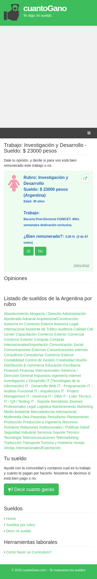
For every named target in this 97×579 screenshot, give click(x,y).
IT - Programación (71, 386)
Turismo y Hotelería (56, 443)
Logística (44, 406)
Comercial (76, 334)
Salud (84, 427)
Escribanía (71, 365)
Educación (53, 365)
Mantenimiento (64, 406)
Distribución (13, 365)
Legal (31, 406)
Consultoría (13, 355)
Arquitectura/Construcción (57, 319)
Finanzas (11, 370)
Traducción (13, 443)
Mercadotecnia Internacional (53, 412)
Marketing (85, 406)
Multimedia (12, 417)
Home (11, 519)
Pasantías (39, 417)
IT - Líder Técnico (77, 396)
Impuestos (42, 376)
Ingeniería (59, 376)
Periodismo (57, 417)
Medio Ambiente (17, 412)
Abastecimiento (16, 314)
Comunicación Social (66, 345)
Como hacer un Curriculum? (28, 552)
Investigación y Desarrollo (24, 381)
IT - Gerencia (36, 396)
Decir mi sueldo (18, 531)
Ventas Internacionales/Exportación (32, 448)
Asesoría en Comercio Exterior (28, 324)
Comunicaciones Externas (25, 350)
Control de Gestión (40, 360)
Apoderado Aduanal (20, 319)
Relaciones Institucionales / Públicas (49, 427)
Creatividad (65, 360)
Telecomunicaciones (38, 437)
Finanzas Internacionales (40, 370)
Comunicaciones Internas (67, 350)
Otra (26, 417)
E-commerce (34, 365)
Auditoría (65, 329)
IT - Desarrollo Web (40, 386)
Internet (75, 376)
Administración (74, 314)
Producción (13, 422)
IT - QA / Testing (17, 401)
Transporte (31, 443)
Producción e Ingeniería (42, 422)
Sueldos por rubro (20, 525)
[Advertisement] (48, 76)
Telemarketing (67, 437)
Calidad (79, 329)
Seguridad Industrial (20, 432)
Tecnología (12, 437)
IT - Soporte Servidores (49, 401)
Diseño (81, 360)
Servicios (44, 432)
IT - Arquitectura (47, 391)
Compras (41, 339)
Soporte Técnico (66, 432)
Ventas (79, 443)
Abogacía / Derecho (45, 314)
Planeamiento (78, 417)
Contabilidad (14, 360)
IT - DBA (55, 396)
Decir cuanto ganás (31, 489)
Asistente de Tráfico (41, 329)
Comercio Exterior (18, 339)
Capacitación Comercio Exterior (41, 334)
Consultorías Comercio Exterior (48, 355)
